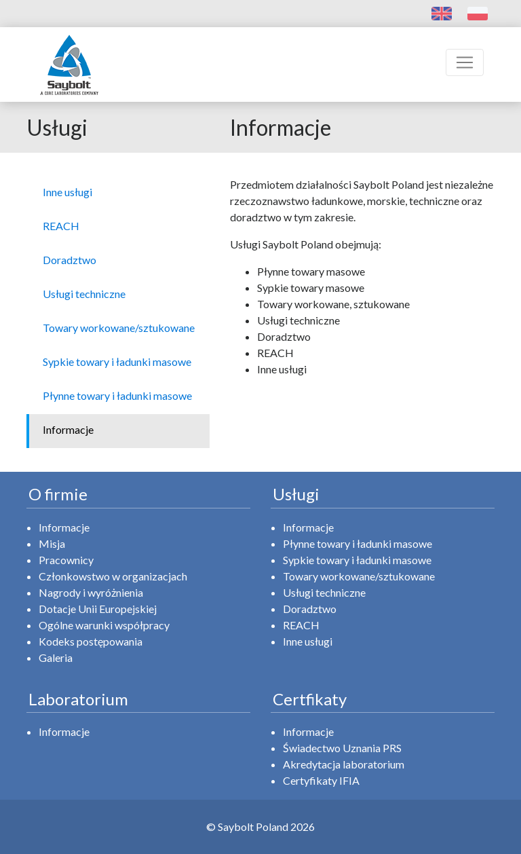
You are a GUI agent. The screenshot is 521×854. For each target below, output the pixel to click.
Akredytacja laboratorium (343, 764)
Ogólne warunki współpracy (104, 624)
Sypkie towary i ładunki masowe (357, 559)
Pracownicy (66, 559)
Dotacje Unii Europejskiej (98, 608)
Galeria (56, 657)
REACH (301, 624)
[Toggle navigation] (465, 62)
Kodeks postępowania (90, 641)
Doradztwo (309, 608)
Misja (52, 543)
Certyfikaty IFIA (321, 780)
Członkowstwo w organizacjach (113, 576)
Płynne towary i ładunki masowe (357, 543)
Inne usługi (307, 641)
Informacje (64, 527)
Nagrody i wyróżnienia (91, 592)
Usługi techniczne (324, 592)
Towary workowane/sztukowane (359, 576)
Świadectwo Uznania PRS (342, 747)
